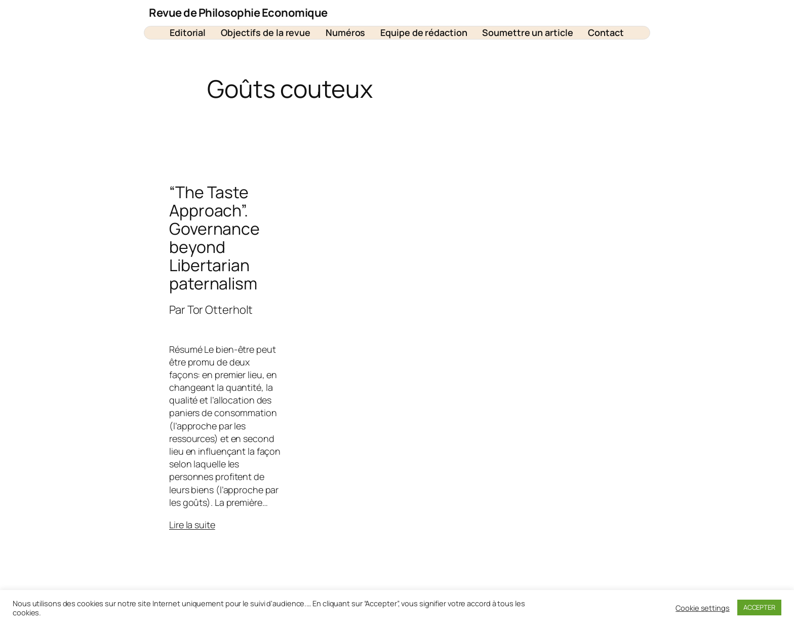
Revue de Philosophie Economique (238, 12)
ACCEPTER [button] (759, 607)
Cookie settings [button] (703, 607)
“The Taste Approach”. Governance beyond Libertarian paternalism (214, 237)
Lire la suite (192, 525)
